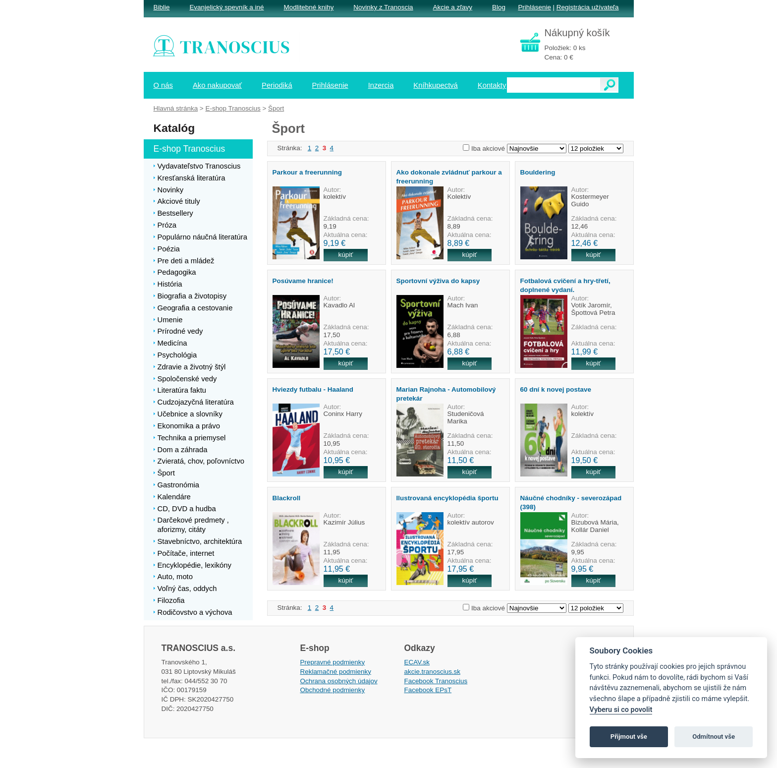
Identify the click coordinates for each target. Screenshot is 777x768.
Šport (276, 108)
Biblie (162, 7)
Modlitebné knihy (309, 7)
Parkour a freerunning (307, 172)
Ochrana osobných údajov (339, 681)
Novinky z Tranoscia (383, 7)
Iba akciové (488, 148)
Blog (498, 7)
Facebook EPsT (428, 690)
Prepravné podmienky (332, 662)
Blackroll (287, 498)
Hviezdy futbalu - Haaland (313, 389)
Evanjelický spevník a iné (226, 7)
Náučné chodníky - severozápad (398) (571, 502)
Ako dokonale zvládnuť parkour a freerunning (449, 176)
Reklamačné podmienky (335, 671)
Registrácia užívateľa (587, 7)
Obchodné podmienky (332, 690)
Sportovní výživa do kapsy (438, 281)
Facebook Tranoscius (436, 681)
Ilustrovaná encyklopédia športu (447, 498)
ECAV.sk (417, 662)
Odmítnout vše (713, 736)
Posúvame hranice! (303, 281)
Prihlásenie (534, 7)
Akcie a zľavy (452, 7)
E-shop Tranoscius (232, 108)
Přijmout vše (628, 736)
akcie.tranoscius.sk (432, 671)
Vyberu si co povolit (621, 710)
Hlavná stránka (176, 108)
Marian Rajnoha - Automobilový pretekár (446, 394)
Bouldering (537, 172)
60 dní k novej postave (555, 389)
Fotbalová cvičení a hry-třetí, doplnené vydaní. (565, 285)
